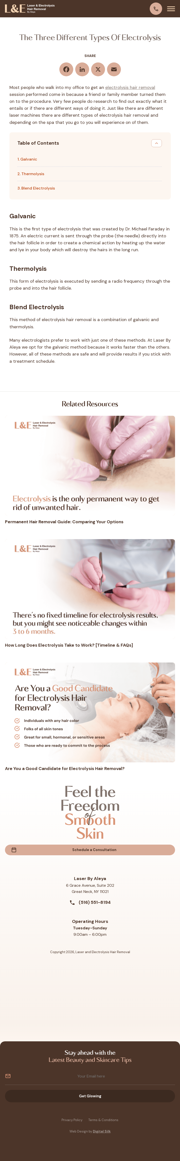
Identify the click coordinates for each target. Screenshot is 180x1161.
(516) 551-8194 (90, 903)
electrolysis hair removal (130, 87)
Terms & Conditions (103, 1120)
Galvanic (28, 159)
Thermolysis (32, 173)
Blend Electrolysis (38, 188)
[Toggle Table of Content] (156, 143)
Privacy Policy (72, 1120)
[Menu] (171, 8)
